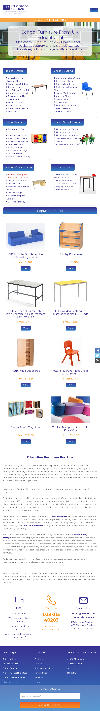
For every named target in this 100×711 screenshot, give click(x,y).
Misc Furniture (10, 682)
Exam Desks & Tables (18, 84)
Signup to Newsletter (50, 705)
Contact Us (40, 664)
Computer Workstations (19, 93)
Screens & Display (16, 202)
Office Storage (15, 192)
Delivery (39, 659)
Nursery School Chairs (66, 132)
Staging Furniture (64, 186)
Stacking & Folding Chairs (68, 78)
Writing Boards (63, 189)
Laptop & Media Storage (19, 156)
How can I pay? (19, 613)
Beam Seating (63, 108)
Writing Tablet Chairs (66, 93)
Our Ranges (9, 652)
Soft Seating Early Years (67, 138)
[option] (50, 41)
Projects (39, 677)
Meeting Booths (63, 111)
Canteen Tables (15, 87)
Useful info (41, 652)
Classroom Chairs (64, 81)
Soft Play (60, 141)
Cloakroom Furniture (66, 183)
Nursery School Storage (67, 135)
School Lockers (15, 144)
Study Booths (14, 105)
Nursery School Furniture (15, 673)
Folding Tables (15, 102)
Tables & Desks (10, 659)
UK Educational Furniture (81, 652)
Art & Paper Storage (17, 150)
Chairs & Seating (10, 664)
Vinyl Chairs (61, 102)
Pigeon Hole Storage (18, 141)
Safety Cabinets (15, 147)
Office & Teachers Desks (19, 180)
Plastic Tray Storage (17, 138)
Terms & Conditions (44, 668)
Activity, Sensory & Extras (67, 144)
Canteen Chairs (63, 96)
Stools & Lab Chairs (65, 84)
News (37, 682)
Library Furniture (64, 180)
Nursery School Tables (67, 129)
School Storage (10, 668)
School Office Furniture (14, 677)
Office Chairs (14, 183)
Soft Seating (62, 99)
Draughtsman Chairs (66, 105)
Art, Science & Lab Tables (20, 90)
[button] (94, 10)
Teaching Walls (15, 153)
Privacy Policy (41, 673)
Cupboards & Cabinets (18, 135)
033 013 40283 (55, 20)
